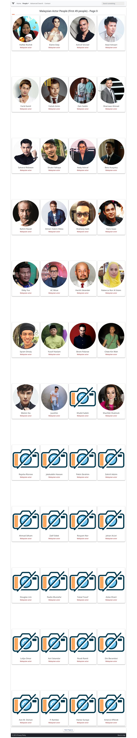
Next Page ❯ (68, 730)
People (25, 3)
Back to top (121, 735)
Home (19, 3)
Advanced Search (36, 3)
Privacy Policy (21, 735)
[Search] (113, 3)
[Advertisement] (68, 63)
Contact (47, 3)
